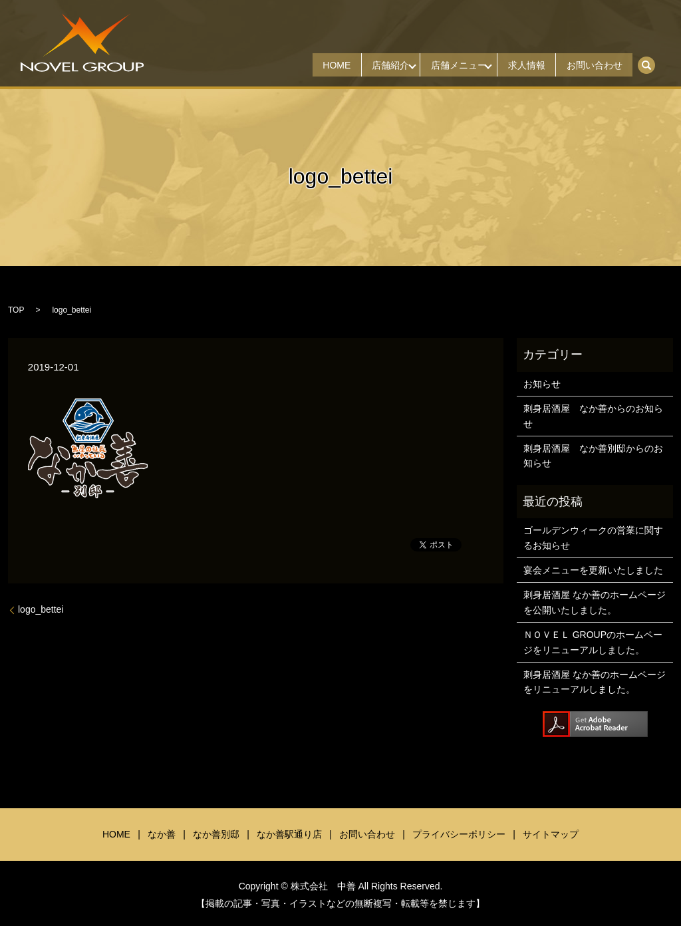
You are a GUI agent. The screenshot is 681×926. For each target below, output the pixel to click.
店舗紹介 (365, 65)
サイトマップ (551, 834)
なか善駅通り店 (289, 834)
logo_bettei (41, 609)
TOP (16, 310)
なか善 (162, 834)
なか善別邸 (216, 834)
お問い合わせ (590, 65)
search (653, 60)
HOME (304, 65)
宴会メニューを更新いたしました (593, 570)
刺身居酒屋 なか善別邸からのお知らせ (593, 455)
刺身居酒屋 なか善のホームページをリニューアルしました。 (594, 681)
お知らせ (542, 384)
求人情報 (515, 65)
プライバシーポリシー (458, 834)
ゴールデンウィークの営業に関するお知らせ (593, 537)
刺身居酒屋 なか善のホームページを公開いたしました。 (594, 602)
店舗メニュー (440, 65)
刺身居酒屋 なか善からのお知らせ (593, 415)
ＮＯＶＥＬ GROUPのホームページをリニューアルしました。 (592, 642)
